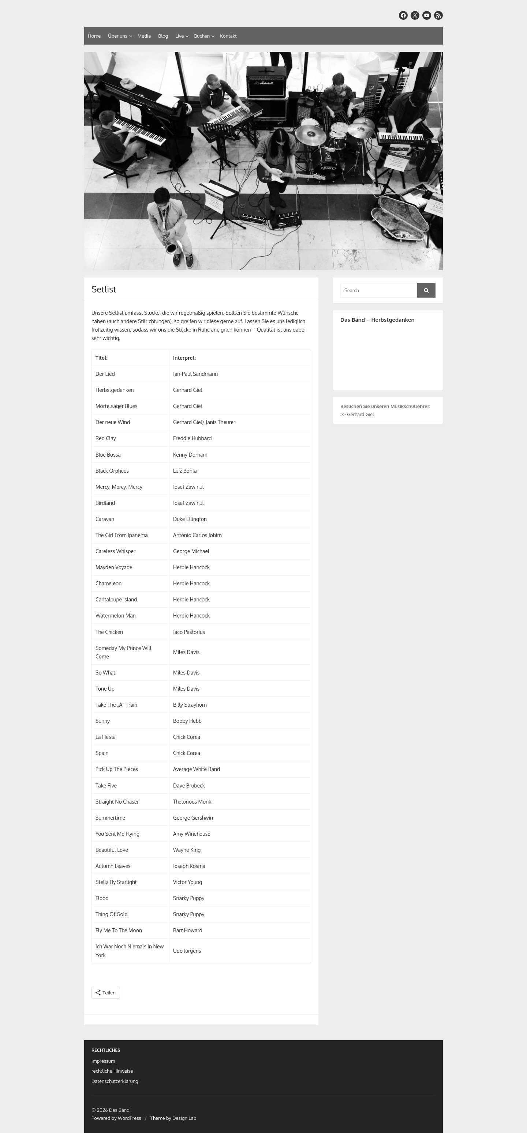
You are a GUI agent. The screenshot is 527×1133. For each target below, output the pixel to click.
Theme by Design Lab (173, 1118)
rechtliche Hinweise (112, 1071)
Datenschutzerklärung (114, 1081)
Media (144, 36)
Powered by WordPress (116, 1118)
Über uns (117, 36)
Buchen (202, 36)
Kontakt (228, 36)
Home (94, 36)
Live (179, 36)
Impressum (103, 1061)
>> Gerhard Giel (357, 414)
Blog (163, 36)
